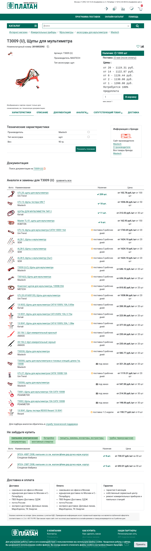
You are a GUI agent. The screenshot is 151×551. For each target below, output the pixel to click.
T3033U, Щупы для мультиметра (34, 351)
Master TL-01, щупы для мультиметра (36, 221)
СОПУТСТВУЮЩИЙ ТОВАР (108, 112)
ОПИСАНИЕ (42, 112)
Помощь (133, 17)
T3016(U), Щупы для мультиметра (34, 277)
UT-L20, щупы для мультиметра (33, 193)
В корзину (130, 97)
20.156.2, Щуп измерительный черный (37, 342)
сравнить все (64, 180)
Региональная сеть (127, 534)
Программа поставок (87, 17)
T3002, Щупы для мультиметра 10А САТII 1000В (41, 401)
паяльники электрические (25, 438)
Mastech (117, 144)
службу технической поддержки (62, 424)
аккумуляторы (19, 441)
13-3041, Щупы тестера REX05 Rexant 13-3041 (40, 410)
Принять (140, 544)
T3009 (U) (38, 168)
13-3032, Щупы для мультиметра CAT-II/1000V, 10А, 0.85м (46, 304)
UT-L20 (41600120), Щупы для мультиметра (39, 295)
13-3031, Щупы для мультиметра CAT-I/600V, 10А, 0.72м (45, 314)
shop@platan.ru (98, 2)
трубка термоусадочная (121, 438)
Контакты (52, 534)
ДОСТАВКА (133, 112)
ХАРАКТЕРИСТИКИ (21, 112)
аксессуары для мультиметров (92, 32)
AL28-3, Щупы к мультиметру (32, 249)
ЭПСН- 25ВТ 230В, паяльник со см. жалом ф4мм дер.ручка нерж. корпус (53, 464)
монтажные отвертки (42, 441)
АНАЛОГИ (82, 112)
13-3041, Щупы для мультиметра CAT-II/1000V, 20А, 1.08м (46, 323)
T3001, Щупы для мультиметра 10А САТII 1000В (41, 392)
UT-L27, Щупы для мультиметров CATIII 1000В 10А (42, 373)
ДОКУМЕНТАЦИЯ (62, 112)
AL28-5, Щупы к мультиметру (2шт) (35, 258)
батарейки (49, 438)
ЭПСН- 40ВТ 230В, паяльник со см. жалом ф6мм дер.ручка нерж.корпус (53, 454)
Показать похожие (86, 149)
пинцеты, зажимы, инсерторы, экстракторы (82, 438)
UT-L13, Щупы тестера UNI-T (31, 202)
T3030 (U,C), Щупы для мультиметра (36, 267)
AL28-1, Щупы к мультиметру (32, 239)
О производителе (122, 147)
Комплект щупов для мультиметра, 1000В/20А (41, 286)
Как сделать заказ (91, 534)
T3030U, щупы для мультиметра (33, 382)
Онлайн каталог (114, 17)
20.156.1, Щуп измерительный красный (37, 332)
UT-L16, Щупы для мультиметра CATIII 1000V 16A (42, 230)
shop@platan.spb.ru (135, 2)
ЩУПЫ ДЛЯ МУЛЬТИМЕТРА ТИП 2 (35, 211)
